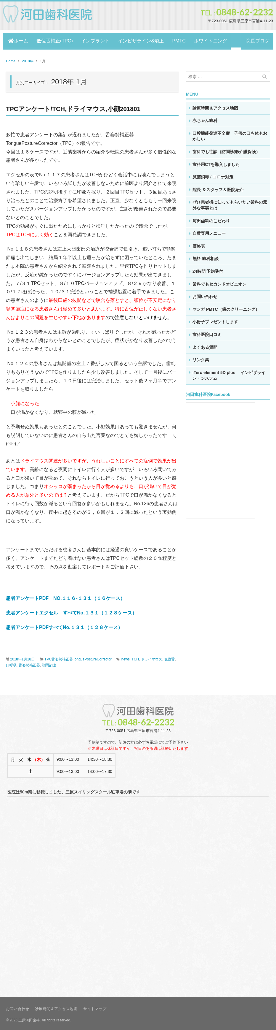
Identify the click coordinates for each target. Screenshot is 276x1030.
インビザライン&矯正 (145, 39)
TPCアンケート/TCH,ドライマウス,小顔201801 (76, 106)
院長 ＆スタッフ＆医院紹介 (217, 187)
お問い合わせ (204, 294)
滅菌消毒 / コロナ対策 (212, 174)
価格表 (198, 244)
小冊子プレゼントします (215, 319)
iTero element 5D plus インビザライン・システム (228, 373)
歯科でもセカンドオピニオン (219, 281)
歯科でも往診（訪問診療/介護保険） (226, 149)
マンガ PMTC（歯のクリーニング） (225, 307)
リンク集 (200, 357)
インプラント (98, 39)
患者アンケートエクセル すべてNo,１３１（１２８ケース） (71, 610)
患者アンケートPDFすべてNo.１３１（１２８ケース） (64, 625)
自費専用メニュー (209, 231)
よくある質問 (204, 345)
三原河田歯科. (29, 1018)
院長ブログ (256, 39)
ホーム (18, 39)
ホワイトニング (218, 39)
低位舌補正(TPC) (56, 39)
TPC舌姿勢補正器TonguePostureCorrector (78, 657)
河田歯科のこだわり (211, 218)
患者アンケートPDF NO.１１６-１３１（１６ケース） (65, 596)
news (125, 657)
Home (10, 59)
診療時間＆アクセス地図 (215, 106)
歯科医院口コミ (207, 332)
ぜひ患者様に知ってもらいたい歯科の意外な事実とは (229, 203)
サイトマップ (94, 1006)
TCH (135, 657)
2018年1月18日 (22, 657)
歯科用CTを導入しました (216, 162)
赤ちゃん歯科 (204, 118)
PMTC (184, 39)
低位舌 (169, 657)
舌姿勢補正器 (29, 663)
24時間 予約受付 (207, 269)
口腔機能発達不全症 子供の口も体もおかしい (229, 134)
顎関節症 (49, 663)
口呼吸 (11, 663)
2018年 (27, 59)
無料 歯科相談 (205, 256)
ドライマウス (151, 657)
